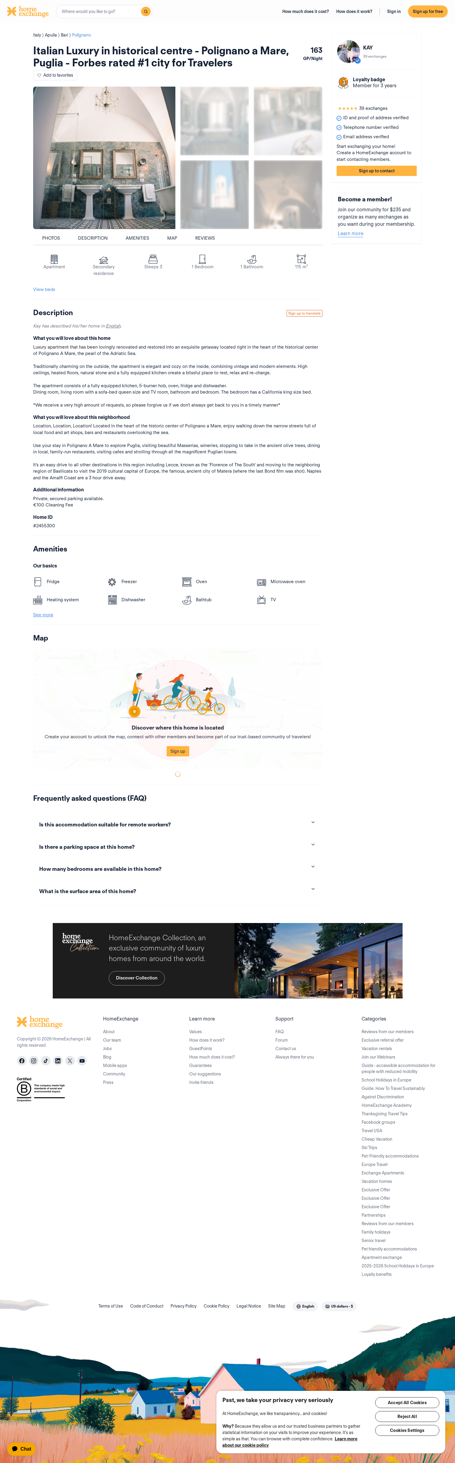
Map (172, 238)
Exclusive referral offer (383, 1040)
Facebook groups (378, 1122)
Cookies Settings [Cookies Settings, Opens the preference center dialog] (407, 1430)
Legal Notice (249, 1306)
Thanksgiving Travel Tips (385, 1113)
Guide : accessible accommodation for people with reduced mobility (398, 1068)
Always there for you (294, 1057)
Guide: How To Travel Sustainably (393, 1088)
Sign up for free (428, 11)
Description (93, 238)
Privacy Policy (183, 1306)
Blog (107, 1057)
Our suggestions (205, 1074)
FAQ (279, 1031)
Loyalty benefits (377, 1274)
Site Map (276, 1306)
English (113, 326)
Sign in (394, 11)
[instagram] (34, 1060)
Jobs (107, 1048)
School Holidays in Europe (386, 1080)
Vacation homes (377, 1181)
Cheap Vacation (377, 1139)
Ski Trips (369, 1147)
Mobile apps (115, 1065)
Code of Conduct (146, 1306)
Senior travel (373, 1240)
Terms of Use (111, 1306)
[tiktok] (46, 1060)
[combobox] (104, 11)
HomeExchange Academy (387, 1105)
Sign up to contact (377, 170)
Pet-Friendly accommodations (390, 1156)
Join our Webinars (378, 1057)
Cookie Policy (216, 1306)
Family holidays (376, 1232)
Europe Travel (375, 1164)
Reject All (407, 1416)
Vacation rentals (377, 1048)
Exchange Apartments (383, 1173)
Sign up (178, 751)
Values (195, 1031)
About (109, 1031)
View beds (44, 289)
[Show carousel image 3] (214, 194)
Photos (51, 238)
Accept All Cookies (407, 1402)
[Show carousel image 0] (104, 158)
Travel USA (372, 1130)
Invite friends (201, 1082)
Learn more (350, 233)
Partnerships (374, 1215)
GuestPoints (200, 1048)
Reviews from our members (388, 1031)
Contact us (285, 1048)
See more (43, 615)
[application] (24, 1449)
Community (114, 1074)
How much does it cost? (305, 11)
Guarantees (200, 1065)
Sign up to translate (304, 313)
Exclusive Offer (376, 1189)
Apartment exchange (382, 1257)
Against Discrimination (383, 1096)
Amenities (137, 238)
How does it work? (354, 11)
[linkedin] (58, 1060)
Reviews (205, 238)
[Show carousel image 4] (288, 194)
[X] (70, 1060)
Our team (112, 1040)
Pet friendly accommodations (389, 1249)
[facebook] (22, 1060)
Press (108, 1082)
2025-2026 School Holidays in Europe (398, 1265)
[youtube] (82, 1060)
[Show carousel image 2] (288, 121)
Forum (281, 1040)
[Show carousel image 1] (214, 121)
